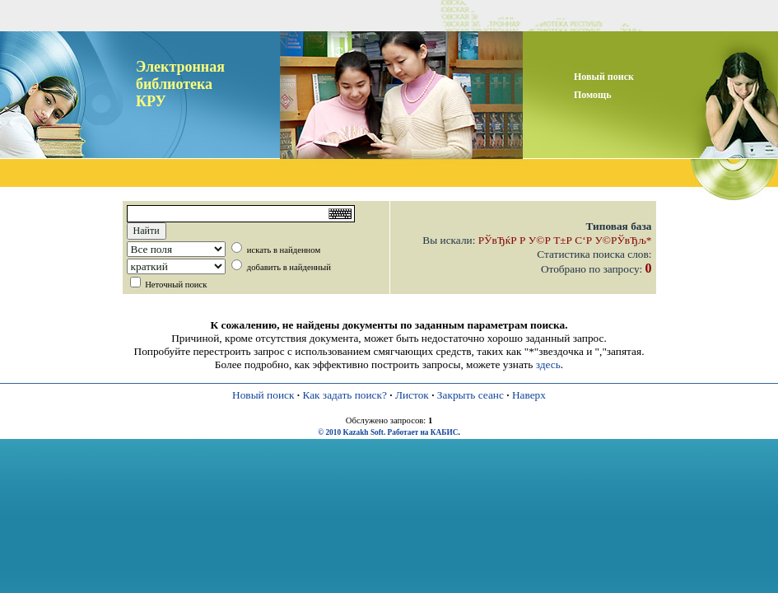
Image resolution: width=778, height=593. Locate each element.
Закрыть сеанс (470, 395)
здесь (548, 364)
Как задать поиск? (344, 395)
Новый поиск (263, 395)
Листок (412, 395)
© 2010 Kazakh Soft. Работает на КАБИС (388, 432)
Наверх (529, 395)
